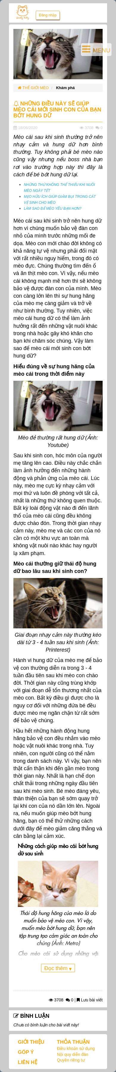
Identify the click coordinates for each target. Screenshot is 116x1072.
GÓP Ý (26, 1052)
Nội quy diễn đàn (72, 1054)
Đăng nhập (48, 15)
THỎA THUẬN (73, 1042)
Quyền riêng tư (70, 1060)
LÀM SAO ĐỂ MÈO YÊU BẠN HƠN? (52, 208)
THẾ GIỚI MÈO (33, 88)
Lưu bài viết (90, 1000)
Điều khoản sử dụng (76, 1048)
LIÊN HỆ (27, 1062)
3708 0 (61, 1000)
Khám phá (65, 88)
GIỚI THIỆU (31, 1042)
